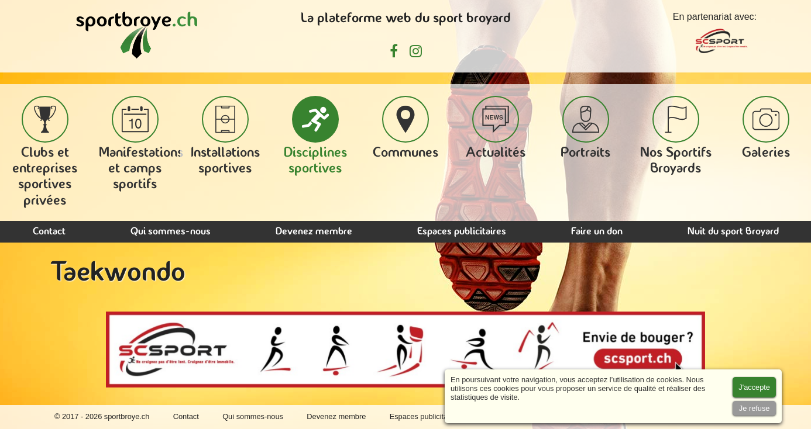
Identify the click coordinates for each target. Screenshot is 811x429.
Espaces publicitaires (461, 232)
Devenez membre (314, 232)
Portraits (585, 128)
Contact (49, 232)
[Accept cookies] (754, 387)
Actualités (495, 128)
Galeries (766, 128)
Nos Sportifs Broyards (676, 136)
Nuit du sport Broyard (733, 232)
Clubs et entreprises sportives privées (44, 152)
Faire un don (597, 232)
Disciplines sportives (315, 136)
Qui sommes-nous (170, 232)
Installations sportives (225, 136)
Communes (405, 128)
